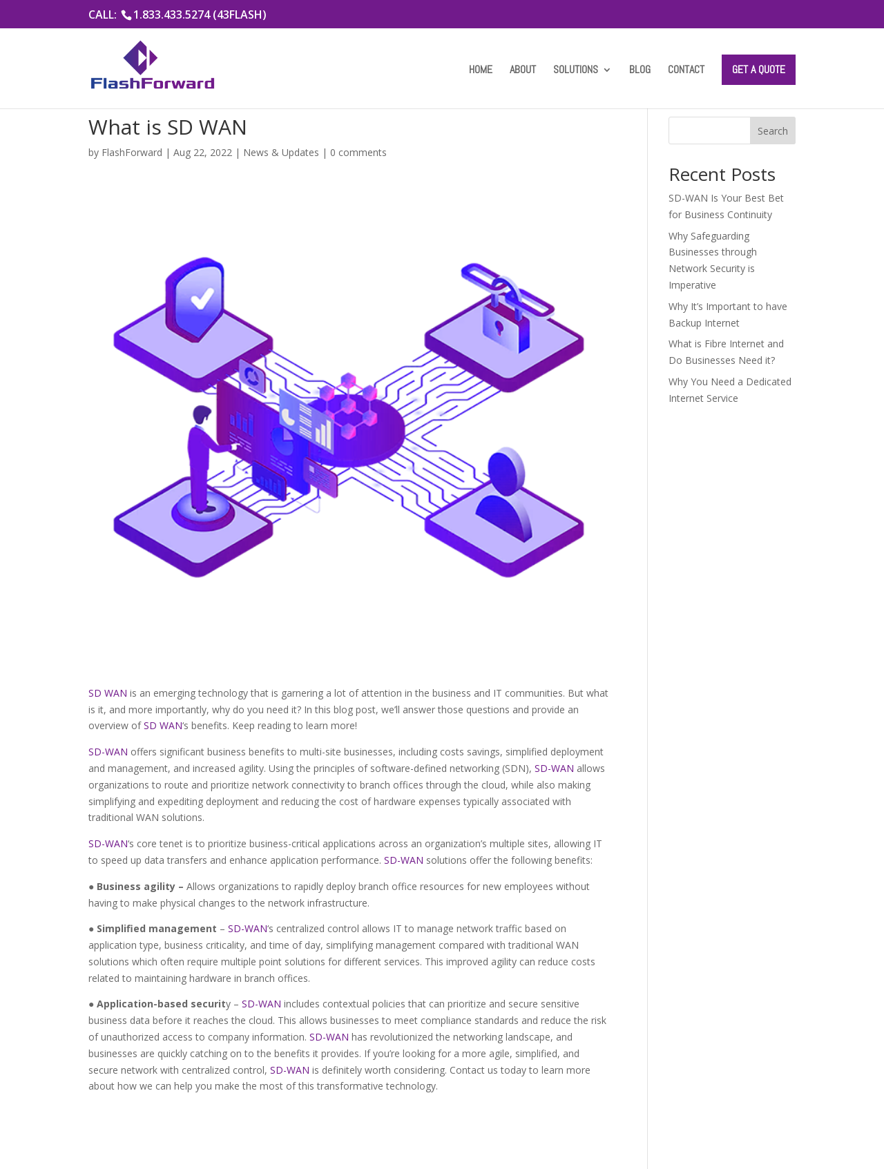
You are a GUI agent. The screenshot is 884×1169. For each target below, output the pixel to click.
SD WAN (107, 692)
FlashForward (132, 152)
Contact (686, 71)
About (523, 71)
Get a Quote (758, 69)
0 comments (358, 152)
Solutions (575, 71)
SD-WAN (108, 751)
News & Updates (281, 152)
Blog (640, 71)
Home (480, 71)
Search (773, 130)
